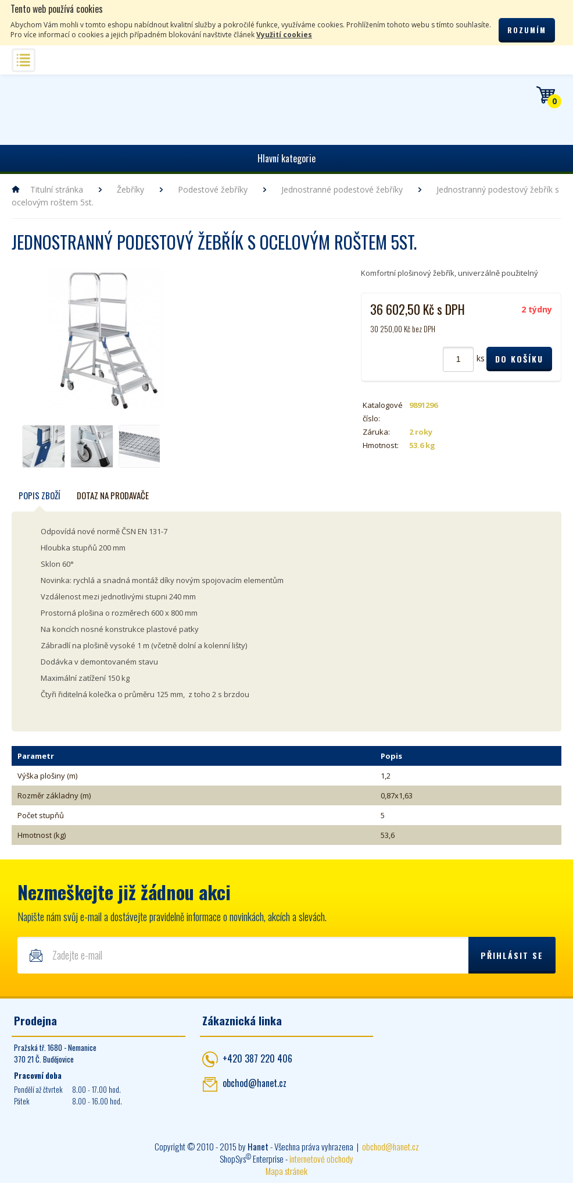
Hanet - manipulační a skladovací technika (47, 107)
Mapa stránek (286, 1170)
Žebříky (130, 189)
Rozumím (526, 30)
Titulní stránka (56, 189)
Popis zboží (39, 495)
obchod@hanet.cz (254, 1083)
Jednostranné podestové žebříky (342, 189)
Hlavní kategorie (286, 158)
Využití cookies (284, 35)
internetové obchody (321, 1158)
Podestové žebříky (213, 189)
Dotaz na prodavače (113, 495)
